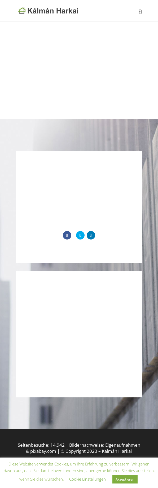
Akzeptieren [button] (125, 479)
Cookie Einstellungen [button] (87, 479)
